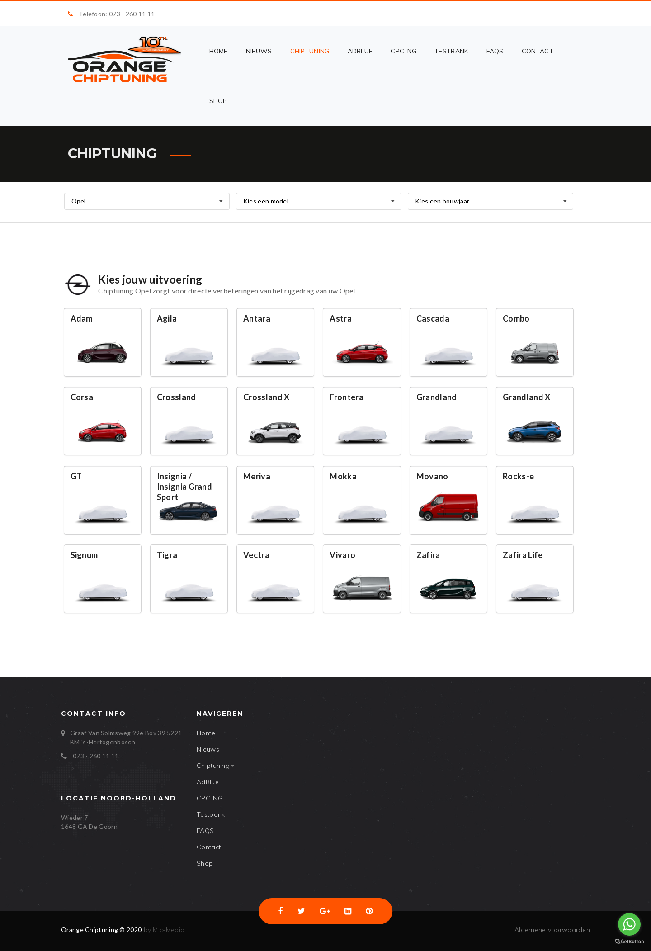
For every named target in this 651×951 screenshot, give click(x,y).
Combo (516, 318)
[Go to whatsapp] (629, 924)
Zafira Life (522, 555)
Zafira (428, 555)
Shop (218, 101)
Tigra (167, 555)
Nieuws (259, 51)
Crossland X (266, 397)
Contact (537, 51)
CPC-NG (403, 51)
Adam (82, 318)
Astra (341, 318)
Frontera (346, 397)
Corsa (82, 397)
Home (218, 51)
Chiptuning (310, 51)
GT (76, 476)
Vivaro (342, 555)
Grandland (436, 397)
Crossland (176, 397)
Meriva (256, 476)
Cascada (432, 318)
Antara (256, 318)
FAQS (495, 51)
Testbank (451, 51)
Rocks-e (518, 476)
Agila (167, 318)
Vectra (256, 555)
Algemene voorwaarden (552, 930)
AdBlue (360, 51)
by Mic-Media (163, 930)
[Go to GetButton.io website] (629, 942)
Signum (84, 555)
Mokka (343, 476)
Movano (432, 476)
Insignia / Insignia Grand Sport (184, 486)
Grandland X (526, 397)
